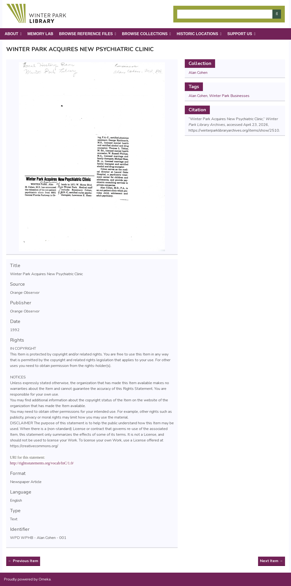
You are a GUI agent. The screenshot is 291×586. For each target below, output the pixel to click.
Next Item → (271, 561)
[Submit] (276, 14)
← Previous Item (23, 561)
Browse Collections (145, 34)
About (11, 34)
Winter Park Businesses (229, 95)
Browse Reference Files (86, 34)
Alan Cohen (198, 72)
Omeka (45, 579)
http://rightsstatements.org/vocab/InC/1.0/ (42, 463)
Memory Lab (40, 34)
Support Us (239, 34)
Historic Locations (197, 34)
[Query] (229, 14)
